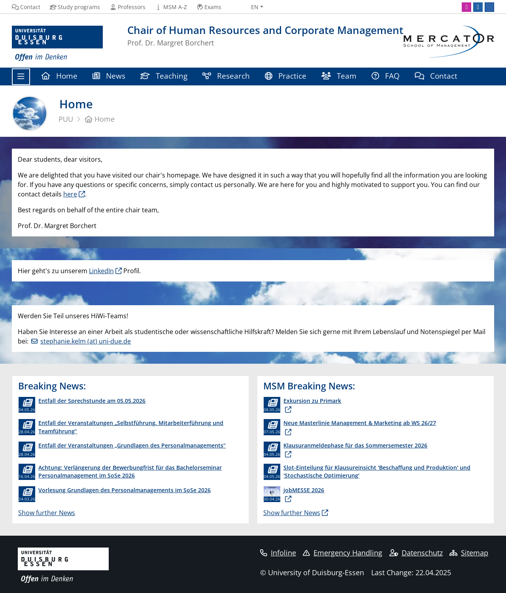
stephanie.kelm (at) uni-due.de (85, 341)
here (70, 194)
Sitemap (468, 552)
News (109, 75)
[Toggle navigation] (21, 76)
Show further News (46, 512)
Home (59, 75)
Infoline (278, 552)
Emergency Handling (342, 552)
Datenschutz (416, 552)
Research (226, 75)
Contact (436, 75)
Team (339, 75)
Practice (285, 75)
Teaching (163, 75)
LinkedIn (101, 270)
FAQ (386, 75)
